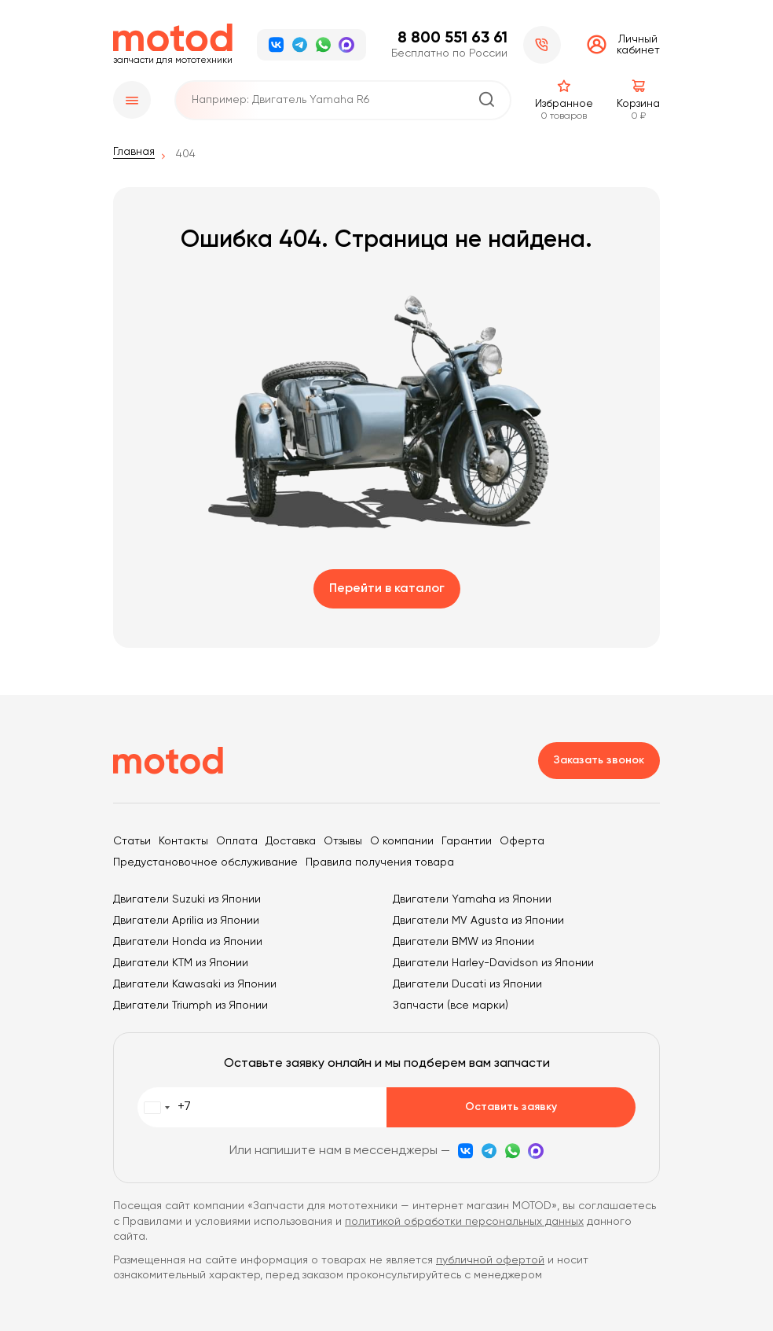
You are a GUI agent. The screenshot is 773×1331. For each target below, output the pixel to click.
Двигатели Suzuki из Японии (187, 899)
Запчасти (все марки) (450, 1005)
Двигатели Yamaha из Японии (472, 899)
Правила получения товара (380, 862)
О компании (402, 841)
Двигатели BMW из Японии (463, 941)
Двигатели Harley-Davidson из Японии (493, 963)
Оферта (522, 841)
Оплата (237, 841)
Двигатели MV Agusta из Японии (478, 920)
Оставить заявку (511, 1106)
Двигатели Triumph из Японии (190, 1005)
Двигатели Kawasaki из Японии (195, 984)
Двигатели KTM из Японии (180, 963)
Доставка (291, 841)
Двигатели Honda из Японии (187, 941)
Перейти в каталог (387, 589)
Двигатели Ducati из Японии (467, 984)
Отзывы (343, 841)
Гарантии (466, 841)
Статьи (132, 841)
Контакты (183, 841)
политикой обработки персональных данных (464, 1221)
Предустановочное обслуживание (205, 862)
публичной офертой (490, 1260)
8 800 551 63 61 (452, 38)
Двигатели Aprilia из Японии (186, 920)
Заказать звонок (599, 760)
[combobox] (164, 1107)
